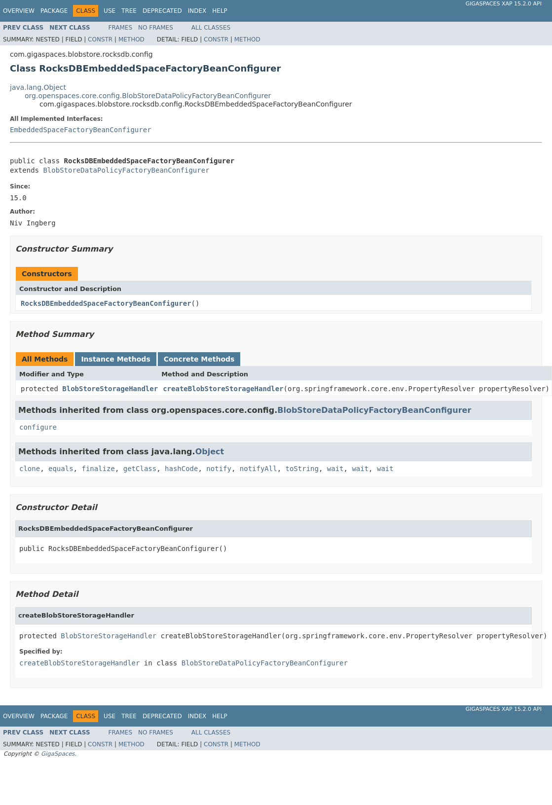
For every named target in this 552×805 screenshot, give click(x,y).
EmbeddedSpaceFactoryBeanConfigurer (80, 130)
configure (38, 427)
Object (209, 451)
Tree (129, 10)
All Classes (210, 27)
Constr (100, 39)
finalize (97, 469)
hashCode (181, 469)
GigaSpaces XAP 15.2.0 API (504, 3)
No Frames (155, 27)
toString (302, 469)
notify (218, 469)
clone (29, 469)
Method (131, 39)
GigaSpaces (57, 753)
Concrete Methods (199, 359)
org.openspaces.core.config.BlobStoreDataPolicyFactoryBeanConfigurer (148, 96)
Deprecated (162, 10)
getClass (139, 469)
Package (54, 10)
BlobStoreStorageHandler (110, 389)
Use (109, 10)
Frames (121, 27)
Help (219, 10)
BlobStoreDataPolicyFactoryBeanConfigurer (126, 170)
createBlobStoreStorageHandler (223, 389)
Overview (19, 10)
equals (61, 469)
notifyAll (258, 469)
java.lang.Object (38, 87)
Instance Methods (115, 359)
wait (335, 469)
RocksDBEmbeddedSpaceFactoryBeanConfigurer (106, 303)
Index (197, 10)
